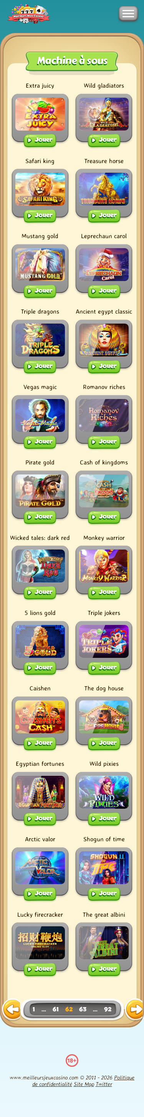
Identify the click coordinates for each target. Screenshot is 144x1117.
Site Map (84, 1084)
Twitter (104, 1084)
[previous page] (11, 1009)
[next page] (133, 1009)
